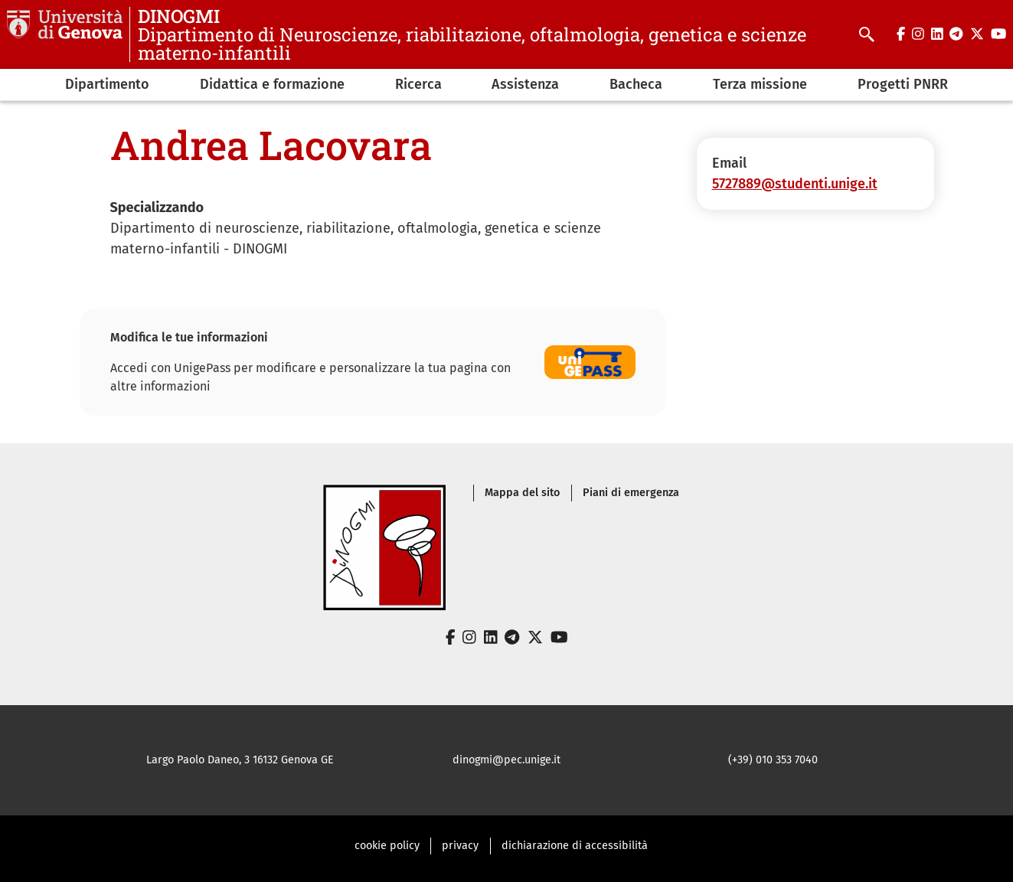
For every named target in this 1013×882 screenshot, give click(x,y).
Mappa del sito (522, 492)
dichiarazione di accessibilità (575, 845)
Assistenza (525, 84)
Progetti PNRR (903, 84)
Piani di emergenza (631, 492)
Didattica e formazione (272, 84)
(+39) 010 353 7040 (773, 759)
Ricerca (418, 84)
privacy (460, 845)
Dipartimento (107, 84)
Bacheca (635, 84)
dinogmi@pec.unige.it (506, 759)
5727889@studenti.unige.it (794, 183)
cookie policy (387, 845)
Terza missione (760, 84)
